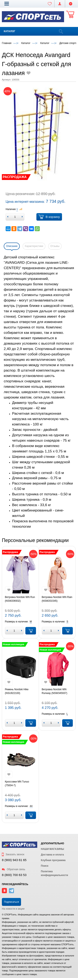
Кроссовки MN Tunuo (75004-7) (17, 783)
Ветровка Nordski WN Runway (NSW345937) (54, 691)
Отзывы (54, 246)
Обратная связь (13, 869)
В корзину (49, 216)
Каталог (9, 31)
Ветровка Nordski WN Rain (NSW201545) (57, 599)
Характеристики (34, 246)
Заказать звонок (13, 854)
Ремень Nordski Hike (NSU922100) (16, 691)
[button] (6, 3)
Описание (11, 246)
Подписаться (11, 901)
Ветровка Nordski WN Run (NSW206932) (20, 599)
